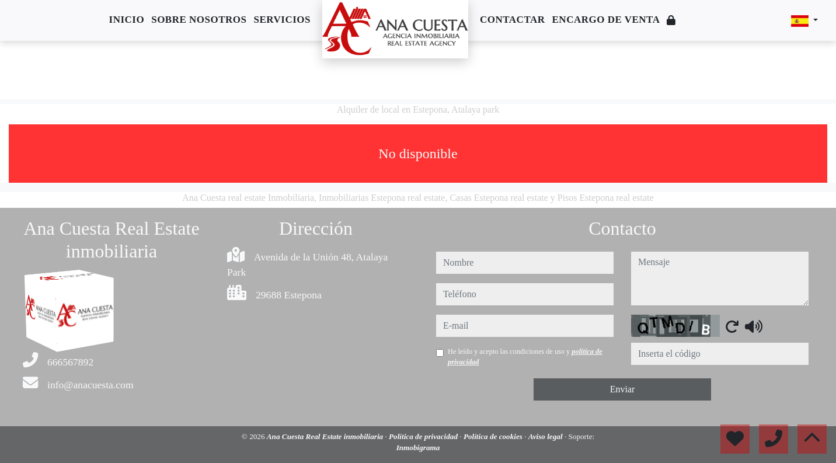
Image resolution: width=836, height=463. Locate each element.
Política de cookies (494, 436)
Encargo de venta (606, 19)
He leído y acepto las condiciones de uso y (525, 356)
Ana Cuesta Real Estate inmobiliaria (326, 436)
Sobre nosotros (198, 19)
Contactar (512, 19)
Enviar (622, 389)
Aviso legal (546, 436)
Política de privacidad (424, 436)
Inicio (127, 19)
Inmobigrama (418, 447)
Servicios (282, 19)
